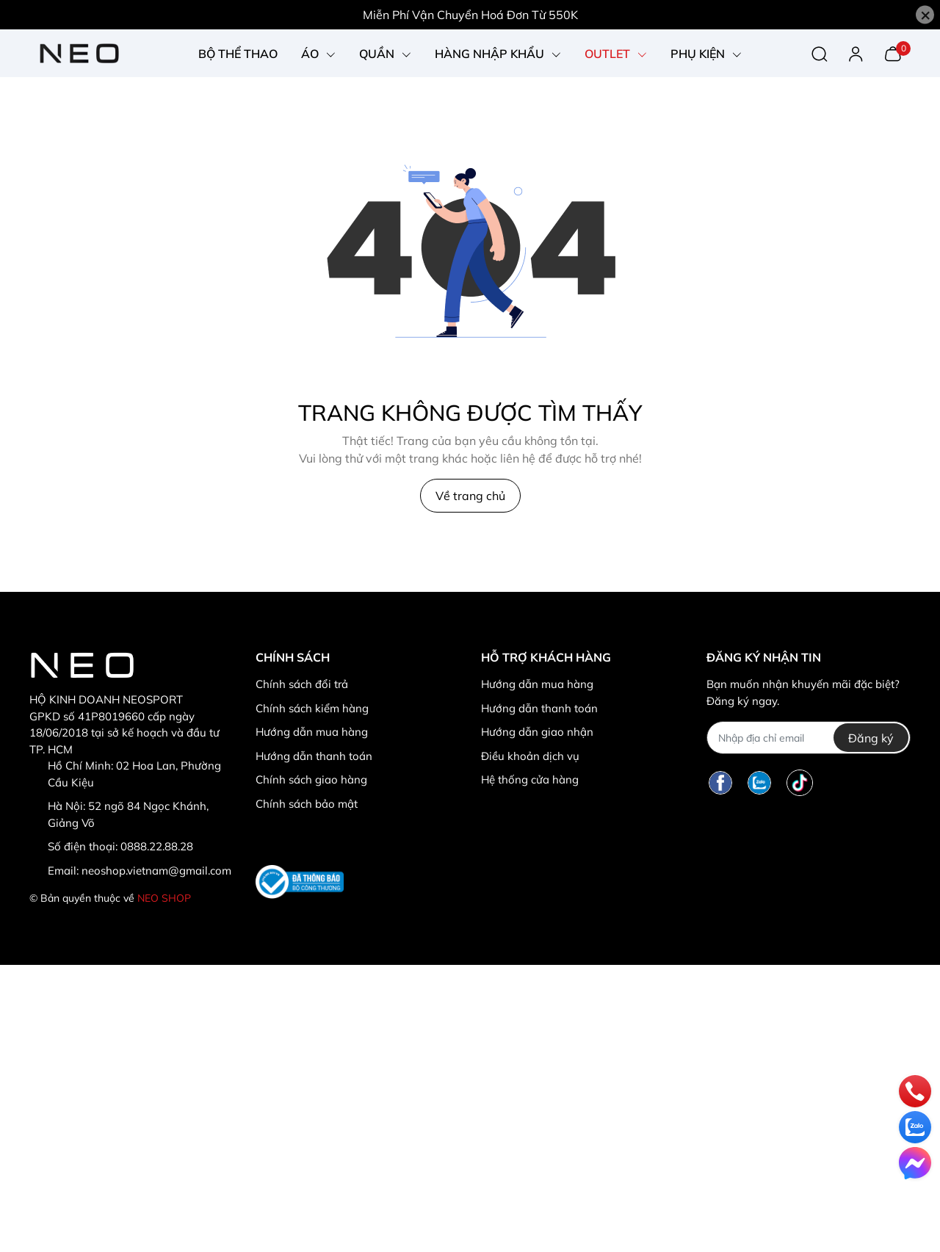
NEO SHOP (164, 898)
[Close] (925, 15)
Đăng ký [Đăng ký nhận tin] (871, 738)
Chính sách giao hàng (311, 779)
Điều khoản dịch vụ (530, 756)
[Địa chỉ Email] (808, 737)
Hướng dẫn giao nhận (537, 732)
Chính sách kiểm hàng (312, 708)
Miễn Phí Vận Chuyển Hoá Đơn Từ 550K (470, 14)
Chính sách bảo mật (307, 804)
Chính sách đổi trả (302, 684)
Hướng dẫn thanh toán (314, 756)
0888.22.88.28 (156, 846)
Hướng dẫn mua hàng (312, 732)
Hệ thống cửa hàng (530, 779)
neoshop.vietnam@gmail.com (156, 871)
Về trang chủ (470, 495)
